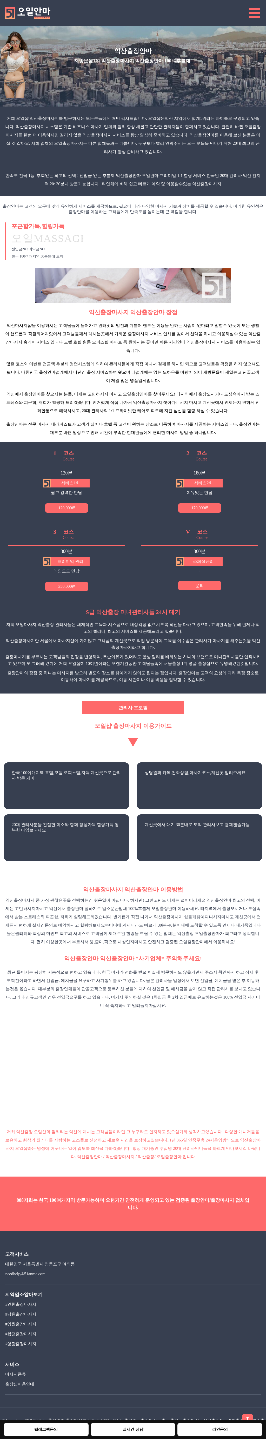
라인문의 (220, 1429)
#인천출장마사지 (20, 1304)
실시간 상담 (133, 1429)
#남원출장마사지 (20, 1314)
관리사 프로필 (133, 707)
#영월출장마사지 (20, 1324)
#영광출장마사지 (20, 1344)
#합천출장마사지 (20, 1334)
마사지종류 (15, 1374)
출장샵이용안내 (19, 1384)
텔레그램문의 (46, 1429)
